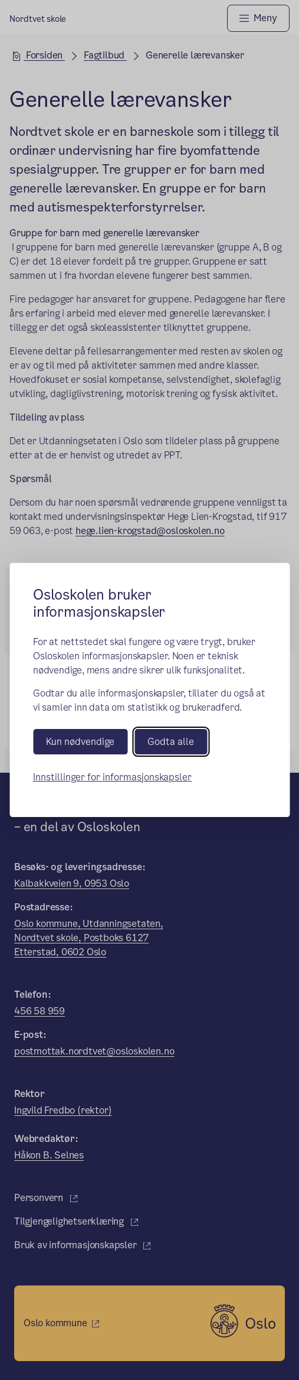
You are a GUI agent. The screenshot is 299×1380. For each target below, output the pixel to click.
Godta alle (170, 741)
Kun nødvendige (80, 741)
